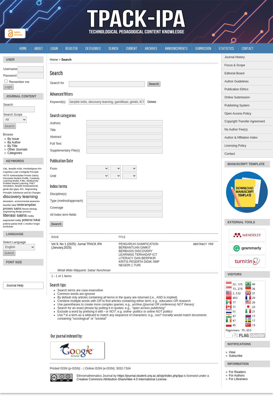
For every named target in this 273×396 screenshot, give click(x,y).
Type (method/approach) (66, 201)
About (38, 48)
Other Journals (17, 149)
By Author (13, 142)
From (53, 168)
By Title (12, 146)
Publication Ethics (236, 89)
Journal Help (14, 285)
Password (10, 75)
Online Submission (237, 97)
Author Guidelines (236, 81)
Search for (57, 83)
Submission (203, 48)
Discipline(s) (58, 194)
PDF (211, 244)
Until (53, 176)
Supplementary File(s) (65, 150)
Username (10, 69)
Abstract (55, 137)
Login (54, 48)
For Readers (237, 372)
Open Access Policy (237, 113)
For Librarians (238, 379)
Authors (55, 123)
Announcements (176, 48)
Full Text (55, 143)
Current (131, 48)
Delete (151, 102)
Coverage (56, 207)
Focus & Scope (234, 65)
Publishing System (236, 105)
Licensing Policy (235, 145)
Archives (151, 48)
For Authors (236, 375)
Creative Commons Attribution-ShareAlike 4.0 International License (122, 379)
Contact (229, 154)
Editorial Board (234, 73)
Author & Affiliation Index (241, 137)
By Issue (13, 139)
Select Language (14, 242)
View (232, 352)
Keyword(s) (57, 102)
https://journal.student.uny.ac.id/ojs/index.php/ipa (150, 376)
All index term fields (63, 214)
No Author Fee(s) (235, 129)
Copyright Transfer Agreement (244, 121)
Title (53, 130)
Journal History (234, 57)
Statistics (226, 48)
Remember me (19, 82)
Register (71, 48)
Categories (14, 153)
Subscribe (235, 356)
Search (113, 48)
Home (23, 48)
